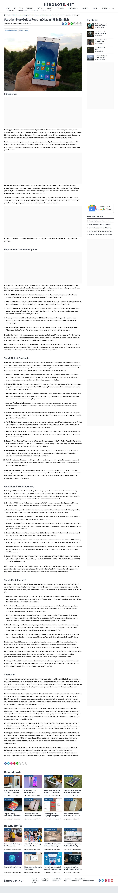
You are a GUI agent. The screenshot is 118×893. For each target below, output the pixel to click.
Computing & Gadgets (11, 30)
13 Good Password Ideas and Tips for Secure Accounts (100, 227)
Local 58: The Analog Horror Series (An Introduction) (101, 56)
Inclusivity (68, 879)
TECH (21, 8)
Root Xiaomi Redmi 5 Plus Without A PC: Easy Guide (72, 816)
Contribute (35, 880)
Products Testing (80, 879)
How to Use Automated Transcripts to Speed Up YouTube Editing (52, 869)
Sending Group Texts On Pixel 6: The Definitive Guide (101, 40)
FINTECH (39, 8)
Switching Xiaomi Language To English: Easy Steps (51, 816)
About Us (34, 879)
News (43, 10)
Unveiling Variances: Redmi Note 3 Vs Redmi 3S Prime (32, 816)
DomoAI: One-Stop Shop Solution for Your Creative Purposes (32, 846)
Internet (105, 8)
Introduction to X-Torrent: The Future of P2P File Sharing (101, 32)
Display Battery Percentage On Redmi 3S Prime (13, 816)
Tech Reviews (72, 8)
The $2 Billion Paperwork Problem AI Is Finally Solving (72, 846)
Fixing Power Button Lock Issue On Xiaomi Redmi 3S (11, 792)
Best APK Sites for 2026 (12, 867)
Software (9, 10)
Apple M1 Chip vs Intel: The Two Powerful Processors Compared (101, 234)
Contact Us (55, 880)
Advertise (45, 880)
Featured (34, 10)
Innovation (22, 10)
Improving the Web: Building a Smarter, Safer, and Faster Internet (72, 869)
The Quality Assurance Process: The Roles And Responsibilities (99, 221)
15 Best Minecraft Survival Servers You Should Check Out (100, 231)
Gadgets (85, 8)
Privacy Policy (75, 880)
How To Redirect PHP (100, 48)
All (51, 10)
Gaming (49, 8)
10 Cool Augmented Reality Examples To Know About (101, 24)
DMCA (34, 882)
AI (14, 8)
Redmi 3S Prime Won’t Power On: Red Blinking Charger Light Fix (52, 792)
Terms (65, 880)
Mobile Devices (23, 30)
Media (95, 8)
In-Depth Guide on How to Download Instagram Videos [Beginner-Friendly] (100, 224)
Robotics (30, 8)
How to (60, 8)
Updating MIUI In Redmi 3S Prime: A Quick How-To (72, 792)
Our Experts (44, 879)
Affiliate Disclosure (88, 880)
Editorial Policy (57, 879)
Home (8, 8)
